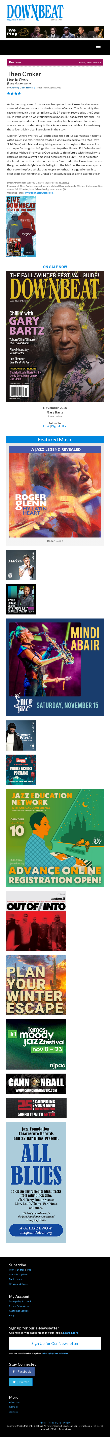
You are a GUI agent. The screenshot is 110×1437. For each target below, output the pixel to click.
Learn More (70, 1332)
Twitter (21, 1382)
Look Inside (55, 416)
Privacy (66, 1423)
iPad (64, 426)
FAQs (12, 1315)
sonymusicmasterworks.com (38, 192)
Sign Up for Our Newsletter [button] (55, 1343)
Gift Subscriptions (18, 1274)
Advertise (14, 1402)
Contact (13, 1406)
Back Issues (15, 1279)
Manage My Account (20, 1301)
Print (46, 426)
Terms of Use (54, 1423)
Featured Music (55, 439)
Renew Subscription (19, 1306)
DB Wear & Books (18, 1283)
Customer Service (19, 1310)
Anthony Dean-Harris (21, 87)
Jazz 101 (13, 1411)
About (42, 1423)
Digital (55, 426)
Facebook (22, 1371)
